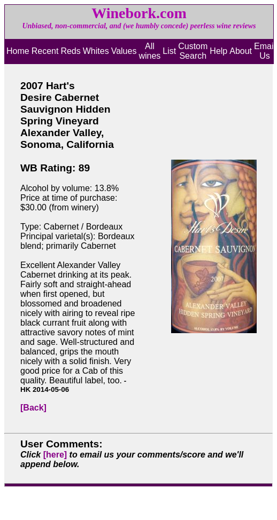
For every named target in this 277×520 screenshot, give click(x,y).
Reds (70, 51)
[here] (55, 454)
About (240, 51)
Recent (45, 51)
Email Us (264, 51)
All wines (149, 51)
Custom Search (192, 51)
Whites (96, 51)
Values (124, 51)
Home (17, 51)
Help (218, 51)
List (169, 51)
